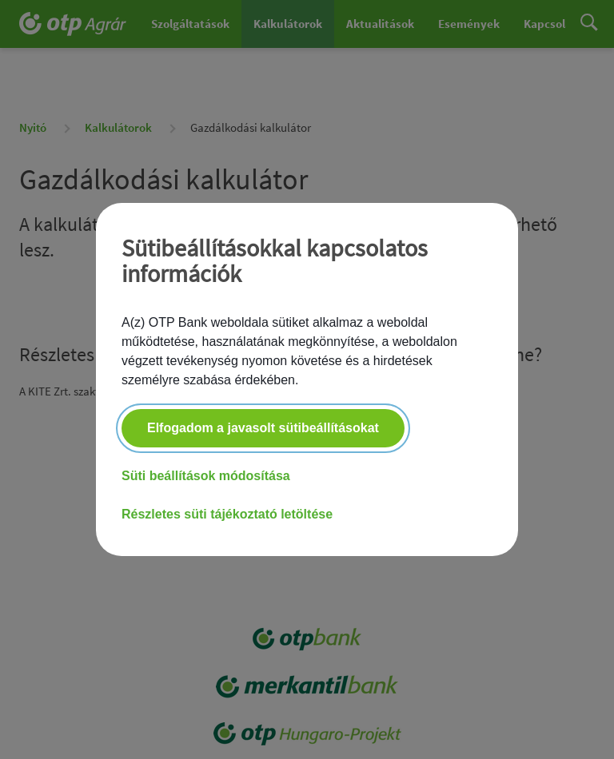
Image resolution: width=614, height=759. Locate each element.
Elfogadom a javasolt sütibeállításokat (263, 428)
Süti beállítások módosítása (206, 476)
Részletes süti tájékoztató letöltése (227, 514)
